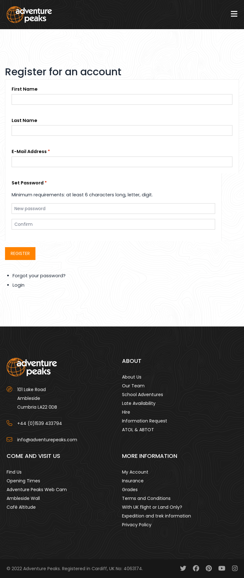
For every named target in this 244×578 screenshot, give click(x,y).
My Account (135, 472)
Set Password (28, 183)
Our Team (133, 386)
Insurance (133, 481)
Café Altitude (21, 507)
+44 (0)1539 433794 (39, 423)
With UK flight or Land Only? (152, 507)
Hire (126, 412)
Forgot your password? (39, 276)
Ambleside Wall (23, 498)
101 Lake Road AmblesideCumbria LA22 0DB (37, 398)
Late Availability (139, 403)
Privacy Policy (136, 525)
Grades (130, 489)
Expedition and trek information (156, 516)
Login (18, 285)
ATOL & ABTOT (138, 430)
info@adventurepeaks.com (47, 440)
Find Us (14, 472)
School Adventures (142, 394)
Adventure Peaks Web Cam (37, 489)
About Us (131, 377)
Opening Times (23, 481)
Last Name (24, 120)
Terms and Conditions (146, 498)
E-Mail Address (29, 151)
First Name (25, 89)
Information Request (144, 421)
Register (20, 253)
